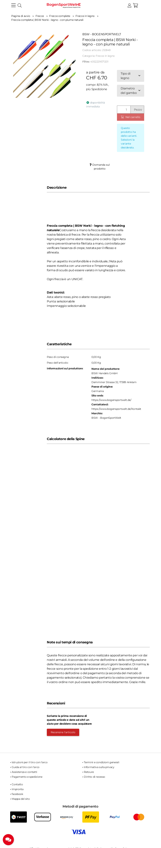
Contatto (17, 784)
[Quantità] (124, 110)
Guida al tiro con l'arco (25, 767)
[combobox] (130, 76)
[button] (129, 6)
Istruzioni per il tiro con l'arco (29, 762)
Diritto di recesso (94, 776)
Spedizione (99, 89)
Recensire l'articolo (63, 732)
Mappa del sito (21, 799)
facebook (17, 794)
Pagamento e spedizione (27, 776)
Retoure (89, 772)
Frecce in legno (105, 56)
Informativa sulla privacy (99, 767)
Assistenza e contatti (24, 772)
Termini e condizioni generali (101, 762)
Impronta (17, 789)
